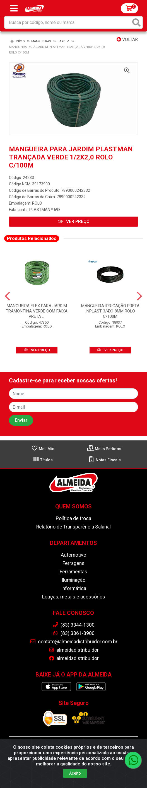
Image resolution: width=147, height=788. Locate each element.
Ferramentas (73, 571)
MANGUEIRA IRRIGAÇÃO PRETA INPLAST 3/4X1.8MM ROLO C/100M (110, 311)
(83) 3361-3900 (73, 633)
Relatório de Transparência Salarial (73, 527)
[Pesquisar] (136, 22)
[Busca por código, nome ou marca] (68, 22)
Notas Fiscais (104, 460)
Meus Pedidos (104, 449)
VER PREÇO (74, 221)
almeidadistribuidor (74, 650)
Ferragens (73, 563)
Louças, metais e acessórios (73, 597)
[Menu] (14, 8)
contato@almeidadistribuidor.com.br (73, 641)
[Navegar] (7, 296)
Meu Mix (42, 449)
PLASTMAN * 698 (45, 209)
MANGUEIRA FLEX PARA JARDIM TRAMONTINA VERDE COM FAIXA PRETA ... (37, 311)
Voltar (127, 39)
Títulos (43, 460)
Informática (73, 588)
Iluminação (73, 580)
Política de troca (73, 518)
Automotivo (73, 555)
